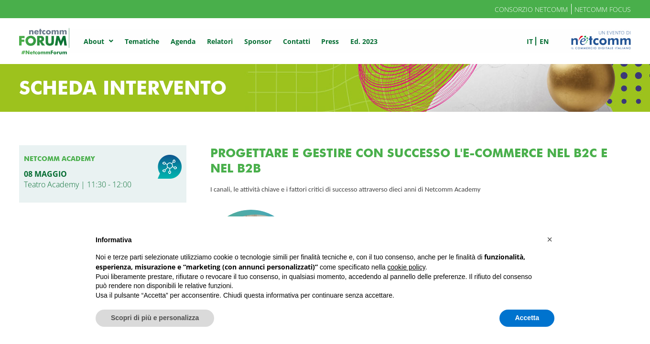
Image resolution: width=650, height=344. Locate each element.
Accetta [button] (527, 318)
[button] (549, 239)
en (544, 41)
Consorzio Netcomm (531, 9)
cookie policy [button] (406, 267)
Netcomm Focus (602, 9)
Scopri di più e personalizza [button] (155, 318)
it (530, 41)
